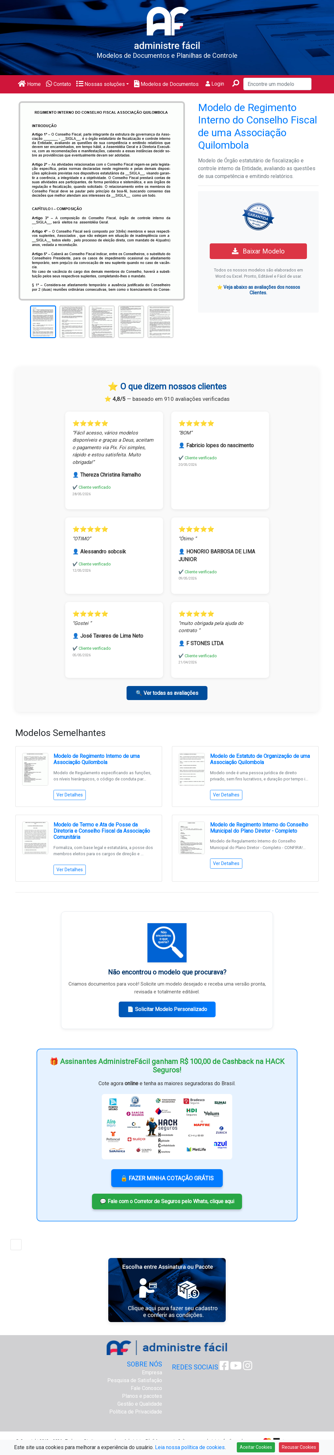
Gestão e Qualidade (139, 1404)
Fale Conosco (146, 1388)
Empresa (152, 1372)
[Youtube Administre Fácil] (236, 1368)
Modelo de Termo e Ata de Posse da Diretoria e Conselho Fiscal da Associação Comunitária (101, 831)
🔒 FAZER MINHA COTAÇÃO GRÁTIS (167, 1178)
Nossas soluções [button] (100, 84)
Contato (58, 84)
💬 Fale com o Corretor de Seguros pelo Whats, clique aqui (167, 1201)
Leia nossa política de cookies (190, 1447)
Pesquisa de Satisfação (134, 1380)
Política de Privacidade (135, 1412)
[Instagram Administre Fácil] (247, 1368)
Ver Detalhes (69, 794)
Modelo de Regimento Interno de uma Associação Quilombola (96, 759)
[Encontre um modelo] (277, 84)
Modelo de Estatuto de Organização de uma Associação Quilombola (260, 759)
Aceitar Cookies (256, 1447)
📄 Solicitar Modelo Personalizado (167, 1009)
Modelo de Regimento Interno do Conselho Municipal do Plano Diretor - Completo (259, 828)
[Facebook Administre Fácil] (224, 1368)
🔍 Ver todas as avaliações (167, 693)
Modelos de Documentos (166, 84)
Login (214, 84)
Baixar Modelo (258, 251)
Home (29, 84)
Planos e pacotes (142, 1396)
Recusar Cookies (299, 1447)
